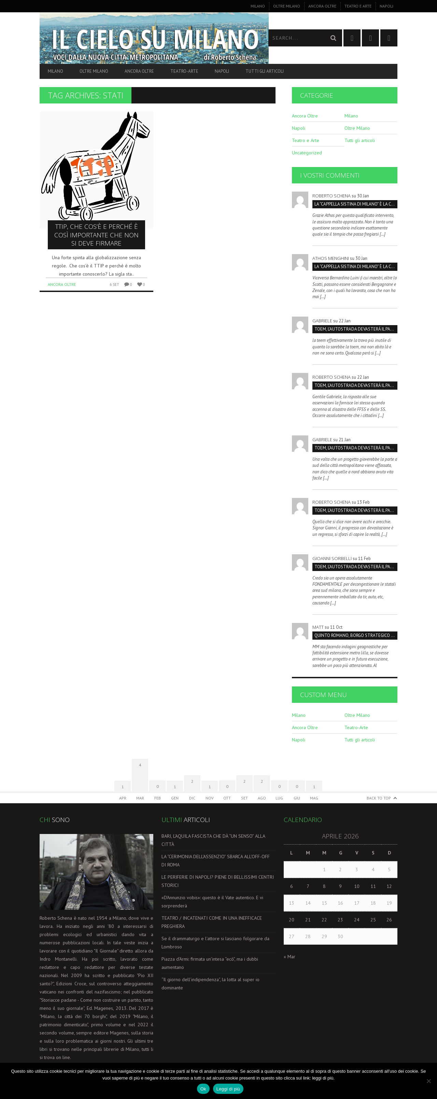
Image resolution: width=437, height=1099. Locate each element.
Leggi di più (228, 1088)
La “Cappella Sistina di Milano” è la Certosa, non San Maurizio (355, 204)
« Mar (289, 957)
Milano (258, 6)
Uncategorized (307, 153)
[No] (428, 1080)
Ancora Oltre (322, 6)
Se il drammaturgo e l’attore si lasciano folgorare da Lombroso (215, 942)
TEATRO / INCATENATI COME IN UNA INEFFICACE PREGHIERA (211, 922)
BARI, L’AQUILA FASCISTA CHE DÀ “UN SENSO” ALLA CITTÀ (213, 840)
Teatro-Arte (184, 71)
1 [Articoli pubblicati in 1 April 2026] (324, 869)
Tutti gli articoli (264, 71)
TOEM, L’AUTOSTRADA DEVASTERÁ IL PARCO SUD (355, 329)
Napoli (386, 6)
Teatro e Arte (357, 6)
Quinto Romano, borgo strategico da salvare (355, 635)
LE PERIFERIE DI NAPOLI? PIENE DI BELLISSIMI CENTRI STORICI (217, 881)
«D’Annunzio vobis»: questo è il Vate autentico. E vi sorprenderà (212, 901)
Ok (203, 1088)
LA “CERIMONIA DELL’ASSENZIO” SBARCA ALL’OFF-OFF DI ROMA (215, 860)
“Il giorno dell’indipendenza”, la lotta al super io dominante (210, 983)
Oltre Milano (286, 6)
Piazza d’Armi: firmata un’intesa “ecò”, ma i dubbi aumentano (209, 963)
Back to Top (379, 798)
